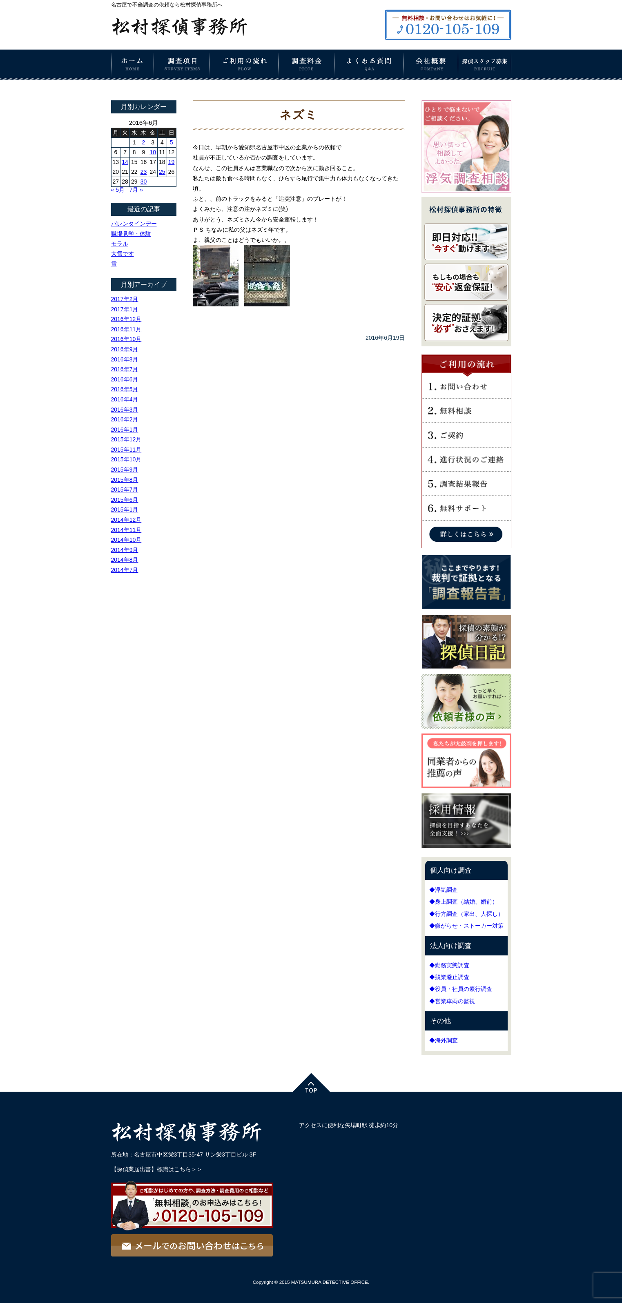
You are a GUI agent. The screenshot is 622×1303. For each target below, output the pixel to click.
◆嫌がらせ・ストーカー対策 (466, 925)
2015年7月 (124, 489)
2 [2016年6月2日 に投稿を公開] (143, 142)
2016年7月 (124, 369)
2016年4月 (124, 399)
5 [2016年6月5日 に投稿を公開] (171, 142)
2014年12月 (126, 519)
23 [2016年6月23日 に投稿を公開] (143, 171)
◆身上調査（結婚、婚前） (463, 901)
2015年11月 (126, 449)
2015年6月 (124, 499)
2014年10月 (126, 539)
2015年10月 (126, 459)
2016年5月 (124, 389)
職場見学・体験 (131, 233)
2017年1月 (124, 309)
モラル (119, 243)
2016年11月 (126, 329)
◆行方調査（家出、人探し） (466, 914)
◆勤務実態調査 (449, 965)
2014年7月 (124, 570)
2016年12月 (126, 319)
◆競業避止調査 (449, 977)
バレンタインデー (134, 223)
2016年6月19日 (385, 338)
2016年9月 (124, 349)
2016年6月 (124, 379)
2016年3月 (124, 409)
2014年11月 (126, 530)
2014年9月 (124, 550)
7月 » (136, 189)
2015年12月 (126, 439)
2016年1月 (124, 429)
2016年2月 (124, 419)
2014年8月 (124, 559)
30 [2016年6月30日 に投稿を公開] (143, 181)
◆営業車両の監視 (452, 1001)
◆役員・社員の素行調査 (460, 989)
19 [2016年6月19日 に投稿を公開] (171, 162)
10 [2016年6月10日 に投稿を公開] (152, 152)
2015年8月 (124, 479)
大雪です (122, 253)
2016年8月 (124, 359)
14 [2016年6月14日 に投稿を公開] (125, 162)
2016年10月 (126, 339)
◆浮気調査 (443, 889)
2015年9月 (124, 469)
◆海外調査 (443, 1040)
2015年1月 (124, 509)
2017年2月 (124, 299)
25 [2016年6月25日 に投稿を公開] (162, 171)
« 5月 (118, 189)
